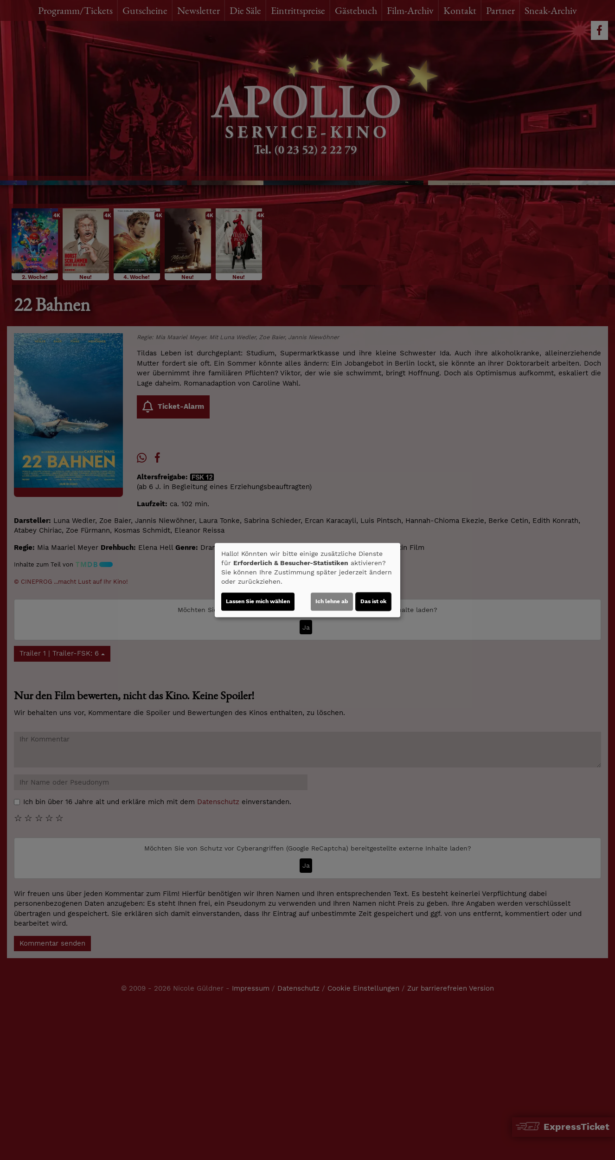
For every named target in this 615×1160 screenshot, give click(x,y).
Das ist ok (373, 601)
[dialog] (307, 580)
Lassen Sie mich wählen (258, 601)
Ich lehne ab (331, 601)
